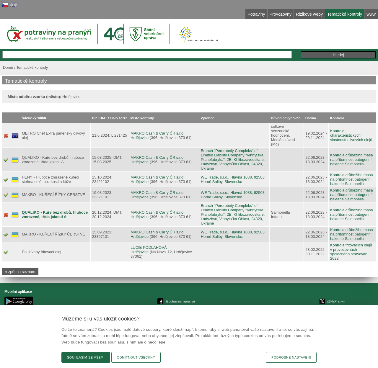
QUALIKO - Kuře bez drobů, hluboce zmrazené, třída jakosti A (55, 214)
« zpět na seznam (20, 271)
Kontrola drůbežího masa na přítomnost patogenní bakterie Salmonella (351, 159)
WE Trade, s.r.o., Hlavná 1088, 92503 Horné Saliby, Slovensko (233, 179)
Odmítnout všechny (136, 357)
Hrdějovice (140, 137)
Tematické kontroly (32, 67)
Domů (8, 67)
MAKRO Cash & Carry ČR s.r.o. (158, 133)
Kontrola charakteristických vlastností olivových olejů (351, 135)
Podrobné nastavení (291, 357)
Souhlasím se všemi (86, 357)
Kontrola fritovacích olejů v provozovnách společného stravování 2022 (351, 252)
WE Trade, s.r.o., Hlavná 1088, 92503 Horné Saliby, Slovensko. (233, 194)
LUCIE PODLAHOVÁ (149, 247)
